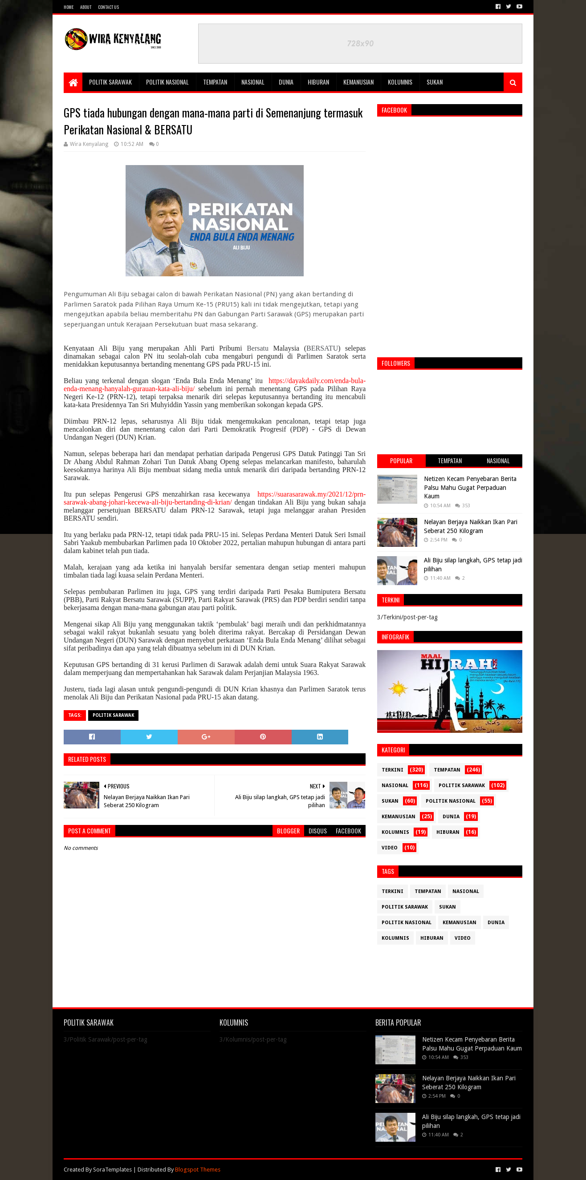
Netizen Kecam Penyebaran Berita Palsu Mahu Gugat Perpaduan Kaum (470, 487)
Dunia (286, 81)
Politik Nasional (167, 81)
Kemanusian (358, 81)
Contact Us (108, 7)
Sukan (435, 81)
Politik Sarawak (110, 81)
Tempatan (215, 81)
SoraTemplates (112, 1169)
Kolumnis (400, 81)
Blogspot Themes (197, 1169)
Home (68, 7)
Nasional (253, 81)
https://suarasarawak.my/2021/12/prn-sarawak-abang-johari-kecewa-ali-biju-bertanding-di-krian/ (215, 498)
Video (390, 848)
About (85, 7)
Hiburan (318, 81)
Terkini (392, 770)
